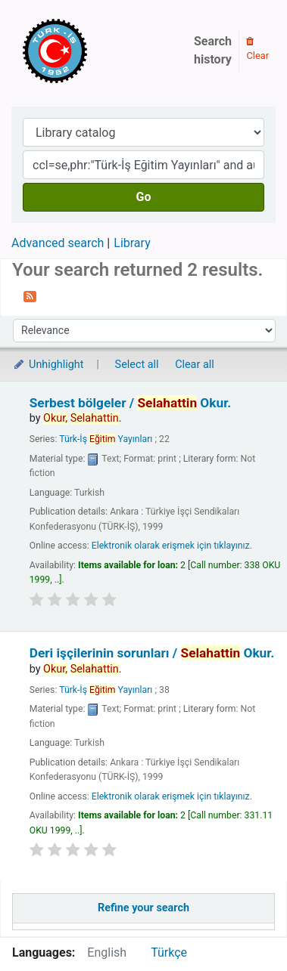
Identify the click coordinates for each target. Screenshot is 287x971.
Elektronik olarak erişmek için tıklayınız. (172, 545)
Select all (137, 364)
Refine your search (143, 907)
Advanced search (57, 243)
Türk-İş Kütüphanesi (98, 51)
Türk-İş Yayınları (105, 439)
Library (132, 243)
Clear (257, 49)
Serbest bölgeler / (130, 402)
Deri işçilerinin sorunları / (152, 652)
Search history (213, 50)
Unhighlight (48, 364)
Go (143, 197)
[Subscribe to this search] (30, 295)
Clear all (194, 364)
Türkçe (169, 952)
